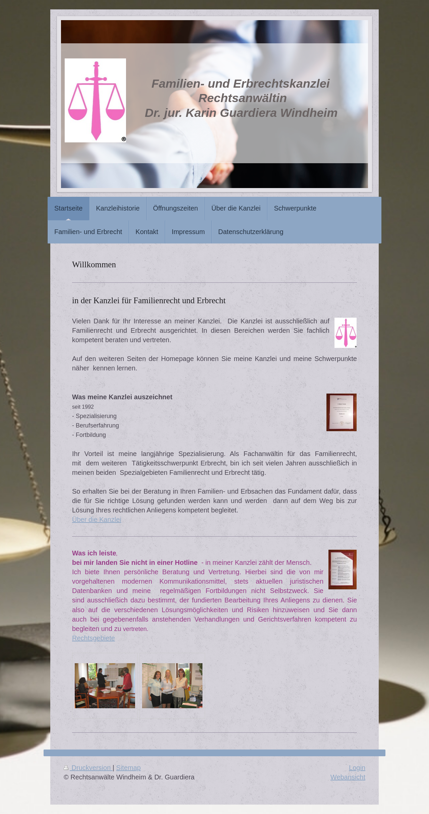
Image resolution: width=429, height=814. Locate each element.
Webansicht (347, 777)
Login (357, 767)
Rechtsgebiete (93, 638)
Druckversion (88, 767)
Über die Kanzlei (96, 519)
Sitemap (128, 767)
